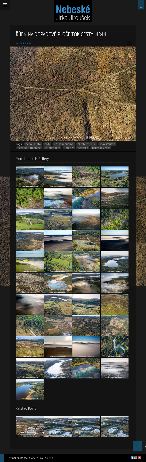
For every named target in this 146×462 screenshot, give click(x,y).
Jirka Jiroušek (107, 144)
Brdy (47, 144)
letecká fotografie (29, 147)
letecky (69, 147)
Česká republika (64, 144)
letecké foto (52, 147)
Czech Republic (86, 144)
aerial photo (33, 144)
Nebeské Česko (101, 147)
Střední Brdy (24, 43)
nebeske (83, 147)
